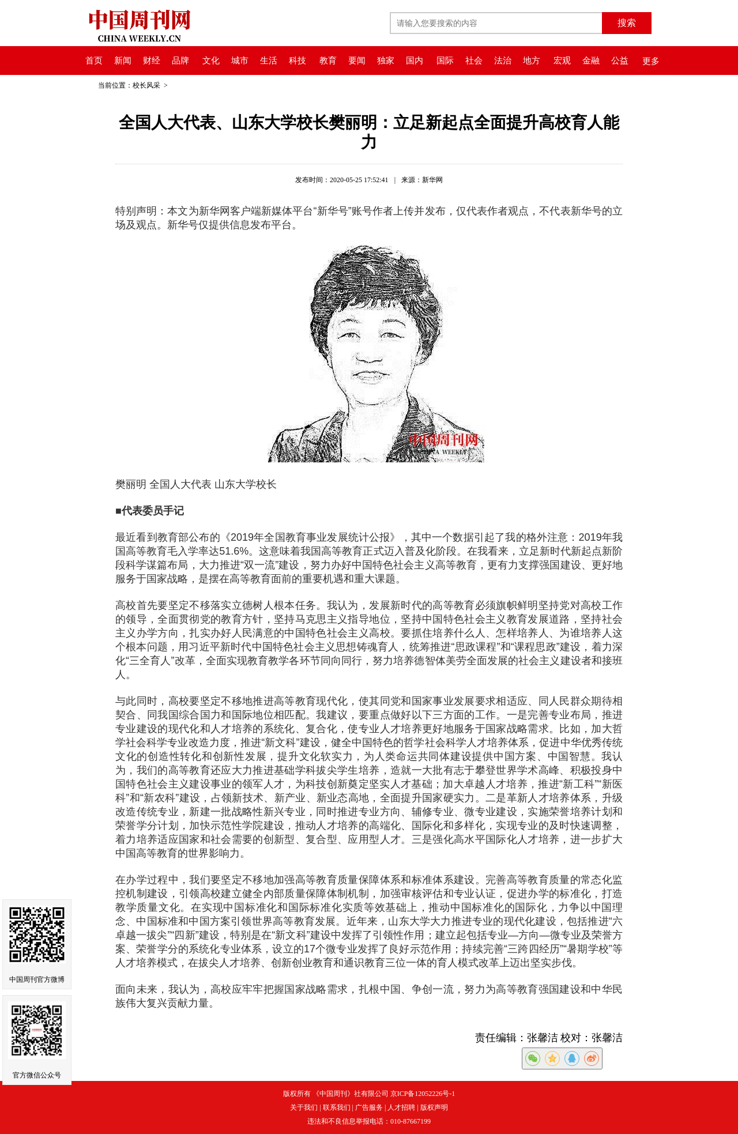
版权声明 (434, 1107)
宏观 (562, 60)
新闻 (122, 60)
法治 (502, 60)
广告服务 (369, 1107)
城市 (239, 60)
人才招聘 (401, 1107)
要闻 (357, 60)
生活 (268, 60)
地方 (531, 60)
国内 (414, 60)
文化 (211, 60)
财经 (151, 60)
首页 (94, 60)
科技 (297, 60)
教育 (328, 60)
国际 (445, 60)
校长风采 (147, 85)
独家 (385, 60)
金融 (591, 60)
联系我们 (337, 1107)
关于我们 (304, 1107)
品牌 (180, 60)
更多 (651, 61)
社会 (474, 60)
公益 (619, 60)
